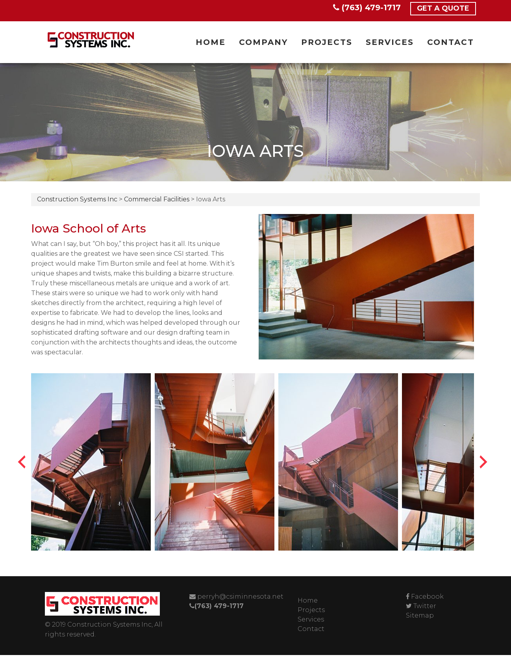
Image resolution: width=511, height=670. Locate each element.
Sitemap (420, 615)
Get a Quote (443, 8)
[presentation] (21, 461)
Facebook (427, 596)
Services (390, 42)
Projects (326, 42)
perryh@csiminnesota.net (236, 596)
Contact (450, 42)
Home (211, 42)
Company (263, 42)
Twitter (424, 606)
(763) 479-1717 (367, 7)
